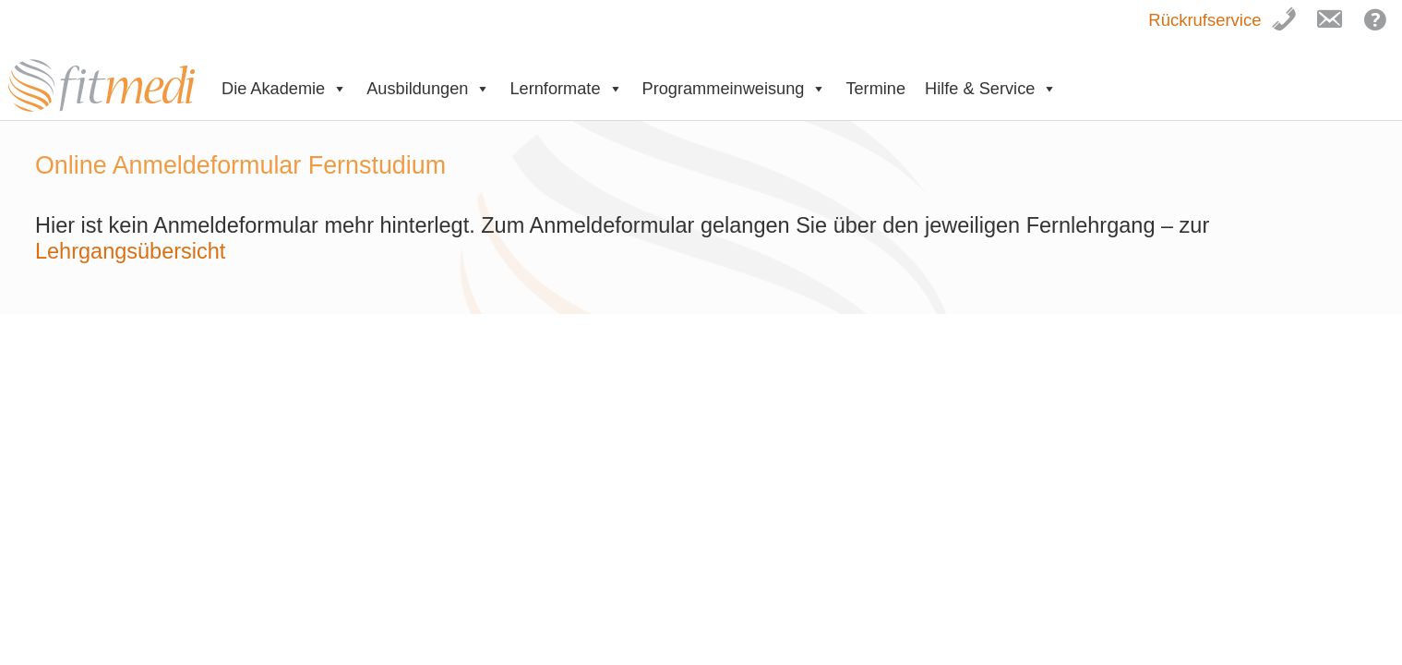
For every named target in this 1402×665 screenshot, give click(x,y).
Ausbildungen (428, 88)
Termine (875, 88)
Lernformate (565, 88)
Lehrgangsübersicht (133, 251)
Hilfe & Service (991, 88)
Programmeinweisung (734, 88)
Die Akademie (284, 88)
